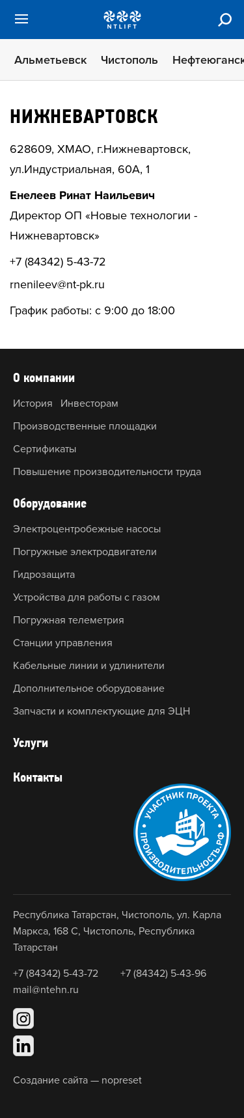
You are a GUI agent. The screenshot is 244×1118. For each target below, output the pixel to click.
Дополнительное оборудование (89, 688)
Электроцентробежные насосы (87, 529)
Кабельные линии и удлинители (89, 665)
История (33, 403)
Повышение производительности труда (107, 471)
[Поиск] (224, 19)
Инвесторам (89, 403)
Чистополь (129, 60)
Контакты (37, 777)
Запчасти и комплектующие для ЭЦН (101, 711)
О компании (44, 377)
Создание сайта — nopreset (77, 1080)
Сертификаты (44, 449)
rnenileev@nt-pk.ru (57, 284)
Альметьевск (50, 60)
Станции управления (63, 642)
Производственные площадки (85, 426)
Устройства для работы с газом (86, 597)
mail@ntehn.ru (46, 989)
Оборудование (50, 503)
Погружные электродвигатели (85, 551)
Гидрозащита (44, 574)
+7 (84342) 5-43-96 (163, 973)
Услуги (30, 742)
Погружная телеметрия (68, 620)
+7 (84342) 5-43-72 (58, 261)
